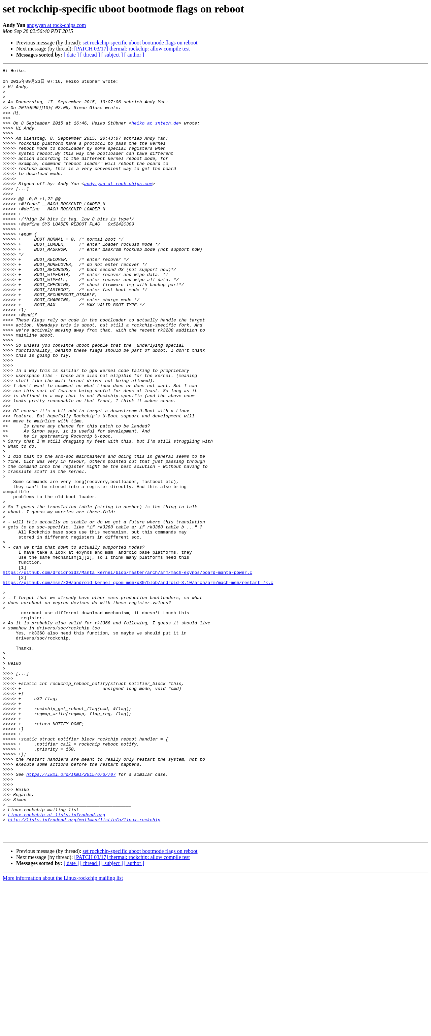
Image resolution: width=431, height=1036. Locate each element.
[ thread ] (90, 55)
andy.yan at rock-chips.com (56, 25)
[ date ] (71, 55)
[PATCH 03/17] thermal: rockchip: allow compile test (132, 48)
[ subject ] (112, 55)
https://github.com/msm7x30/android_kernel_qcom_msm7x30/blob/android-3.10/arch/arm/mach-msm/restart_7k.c (138, 684)
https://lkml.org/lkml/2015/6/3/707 (70, 914)
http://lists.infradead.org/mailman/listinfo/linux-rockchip (84, 969)
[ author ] (134, 55)
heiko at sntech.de (154, 133)
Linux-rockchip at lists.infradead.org (56, 963)
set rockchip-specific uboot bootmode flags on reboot (139, 42)
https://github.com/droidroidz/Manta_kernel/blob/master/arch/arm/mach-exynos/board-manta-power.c (127, 672)
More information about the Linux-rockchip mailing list (63, 1030)
